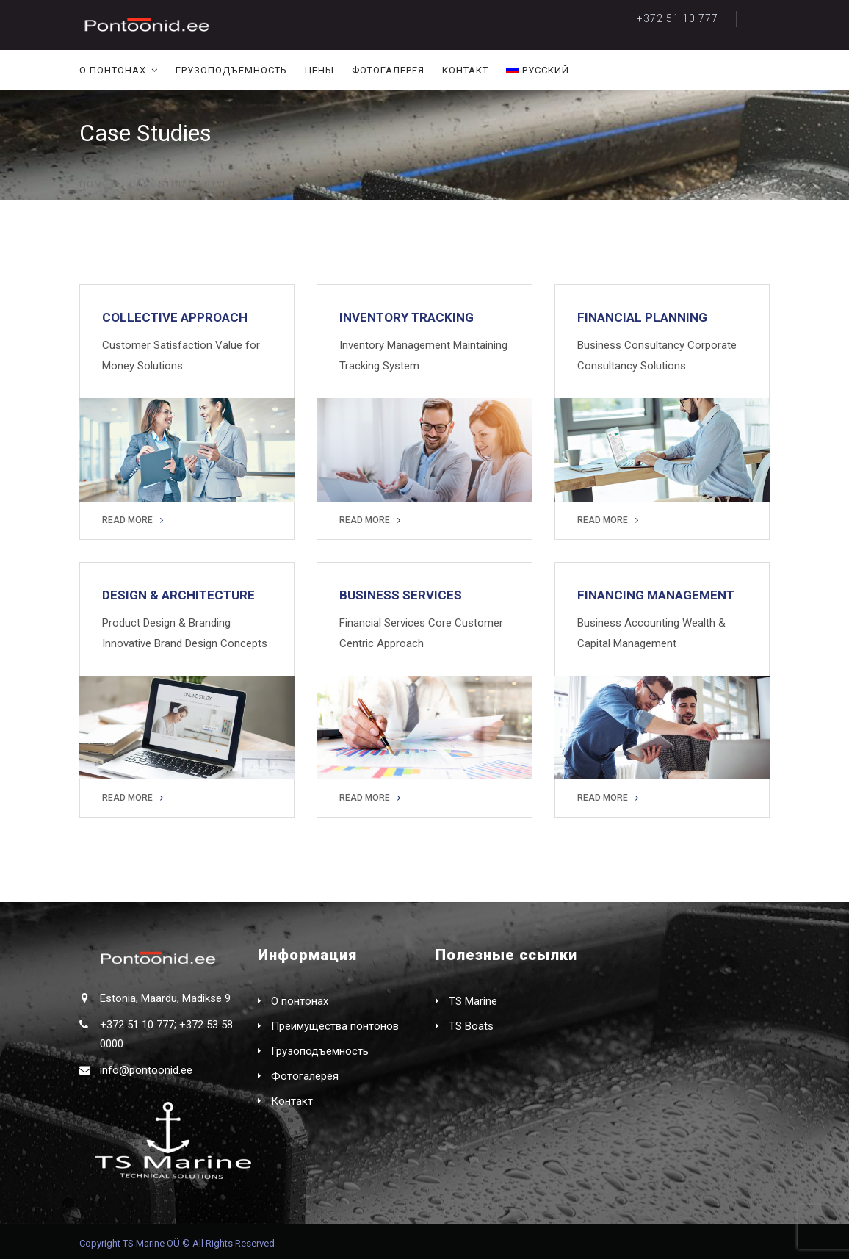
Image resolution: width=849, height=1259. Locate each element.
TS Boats (471, 1026)
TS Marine (473, 1001)
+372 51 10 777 (677, 18)
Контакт (465, 70)
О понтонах (112, 70)
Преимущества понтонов (335, 1026)
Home (94, 184)
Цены (319, 70)
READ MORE (132, 520)
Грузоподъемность (231, 70)
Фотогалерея (388, 70)
